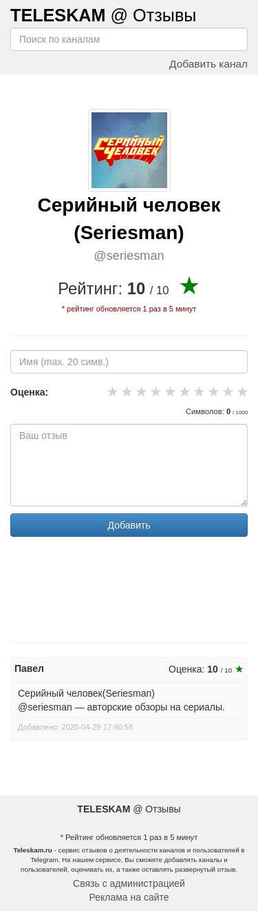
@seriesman (129, 256)
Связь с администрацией (129, 883)
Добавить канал (208, 64)
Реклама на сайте (129, 897)
